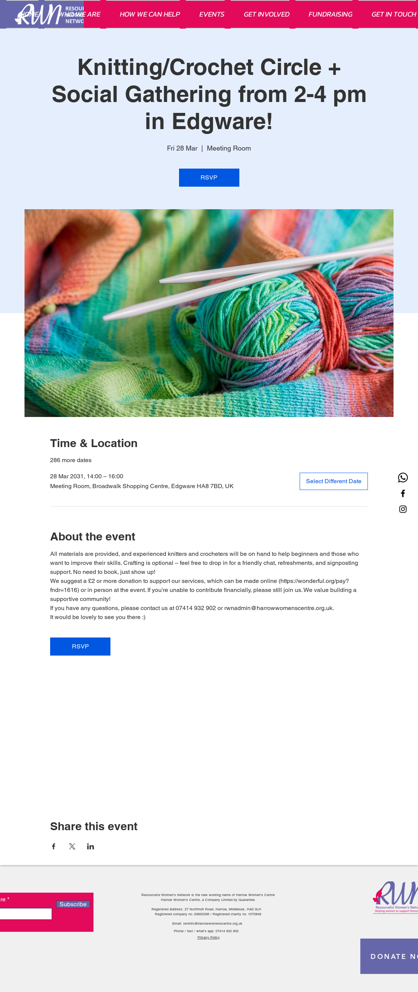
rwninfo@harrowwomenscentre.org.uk (212, 923)
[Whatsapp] (403, 477)
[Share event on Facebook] (53, 846)
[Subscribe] (73, 904)
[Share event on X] (72, 846)
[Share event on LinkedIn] (90, 846)
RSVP (209, 177)
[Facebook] (403, 493)
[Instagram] (403, 509)
